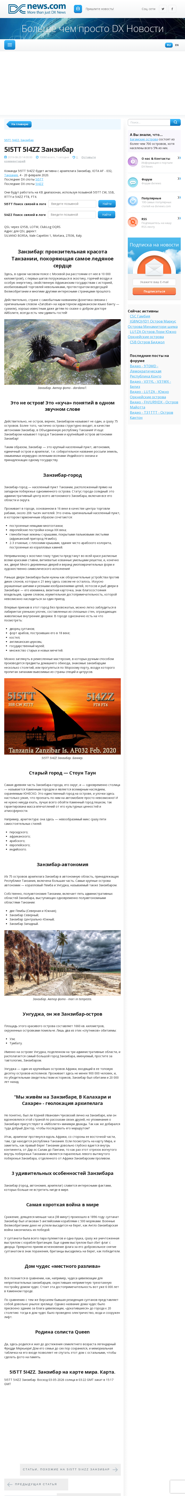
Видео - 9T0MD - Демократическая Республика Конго (145, 371)
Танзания (11, 175)
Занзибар (27, 140)
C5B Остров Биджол (147, 342)
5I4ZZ (15, 140)
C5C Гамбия (140, 316)
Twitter (163, 9)
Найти (107, 204)
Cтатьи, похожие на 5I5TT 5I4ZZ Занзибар (66, 1469)
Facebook (172, 9)
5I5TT (7, 140)
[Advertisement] (92, 83)
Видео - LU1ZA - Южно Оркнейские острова (149, 394)
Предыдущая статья (36, 1484)
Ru (168, 45)
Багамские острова (144, 139)
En (176, 45)
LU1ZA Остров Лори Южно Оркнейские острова (152, 334)
